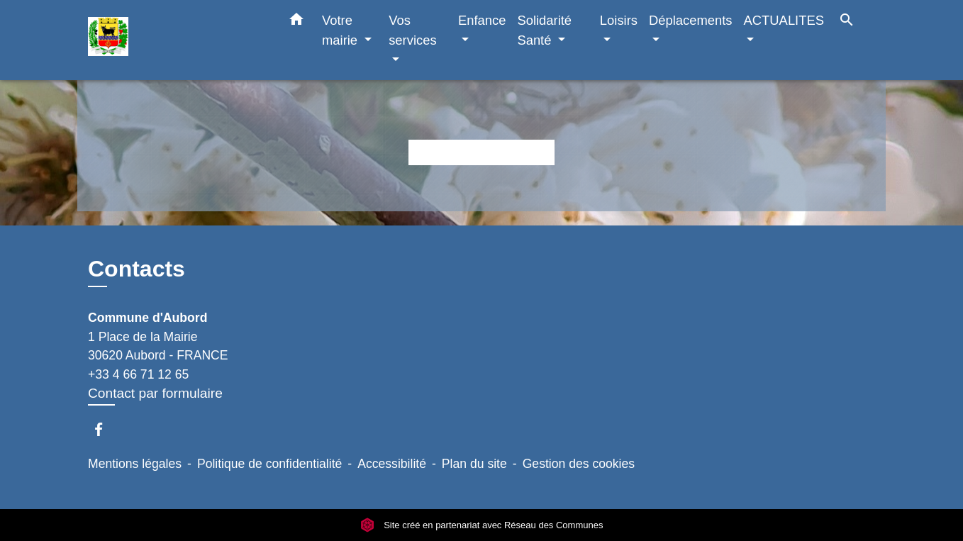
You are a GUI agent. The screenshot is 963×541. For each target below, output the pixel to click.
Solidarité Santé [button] (544, 30)
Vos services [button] (412, 30)
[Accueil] (176, 40)
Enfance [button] (482, 20)
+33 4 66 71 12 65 (138, 374)
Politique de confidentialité (269, 464)
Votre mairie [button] (341, 30)
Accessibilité (391, 464)
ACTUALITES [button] (784, 20)
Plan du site (474, 464)
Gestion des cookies (579, 464)
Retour (481, 152)
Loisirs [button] (619, 20)
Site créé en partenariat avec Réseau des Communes (481, 525)
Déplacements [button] (691, 20)
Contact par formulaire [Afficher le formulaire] (155, 393)
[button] (296, 22)
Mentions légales (135, 464)
